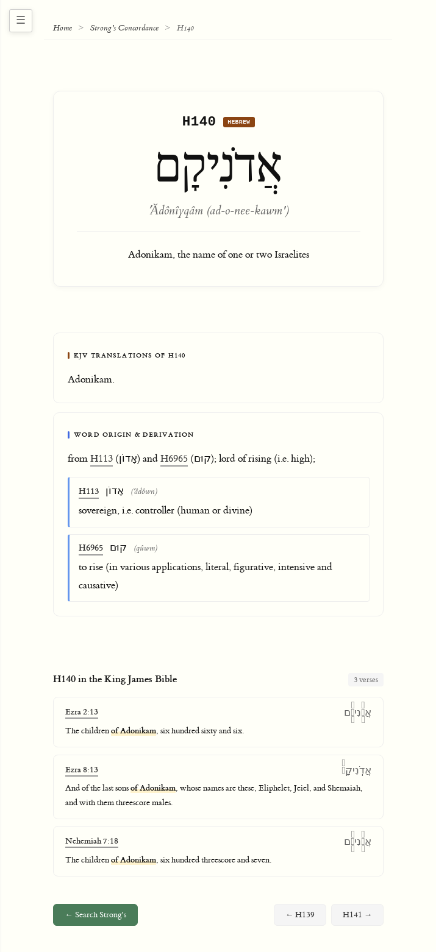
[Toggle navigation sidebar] (20, 20)
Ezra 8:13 (81, 772)
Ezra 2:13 (81, 715)
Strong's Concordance (124, 28)
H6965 (174, 462)
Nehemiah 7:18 (91, 844)
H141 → (358, 918)
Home (62, 28)
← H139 (300, 918)
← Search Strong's (95, 918)
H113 (101, 462)
